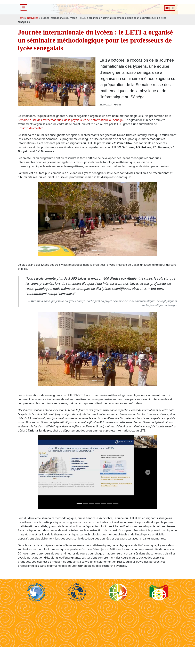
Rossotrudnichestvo (30, 128)
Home (21, 17)
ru (167, 8)
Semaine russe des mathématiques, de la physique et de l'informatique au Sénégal (70, 120)
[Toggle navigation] (23, 7)
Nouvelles (32, 17)
